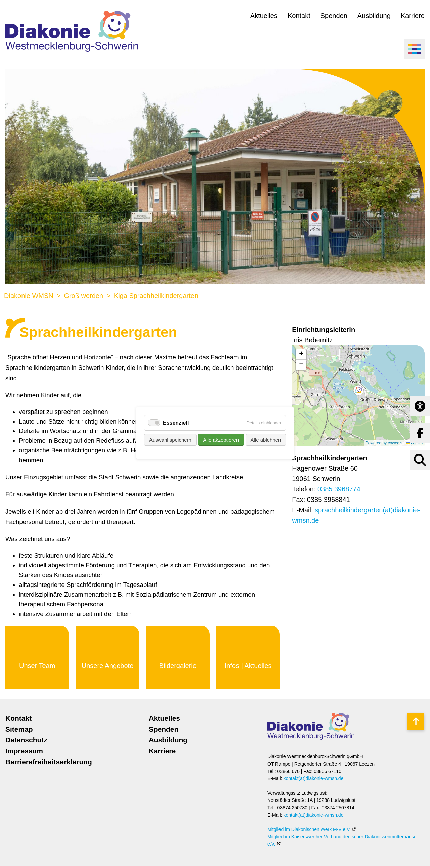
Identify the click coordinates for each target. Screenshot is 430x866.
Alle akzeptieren (221, 440)
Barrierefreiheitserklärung (48, 762)
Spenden (333, 15)
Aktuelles (263, 15)
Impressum (24, 751)
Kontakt (299, 15)
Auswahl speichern (170, 440)
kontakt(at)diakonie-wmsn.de (313, 778)
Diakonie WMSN (28, 295)
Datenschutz (26, 740)
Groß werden (83, 295)
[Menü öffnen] (414, 49)
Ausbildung (374, 15)
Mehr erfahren (37, 657)
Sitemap (19, 729)
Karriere (413, 15)
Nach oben (415, 721)
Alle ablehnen (265, 440)
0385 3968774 (338, 489)
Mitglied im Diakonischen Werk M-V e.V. (309, 829)
